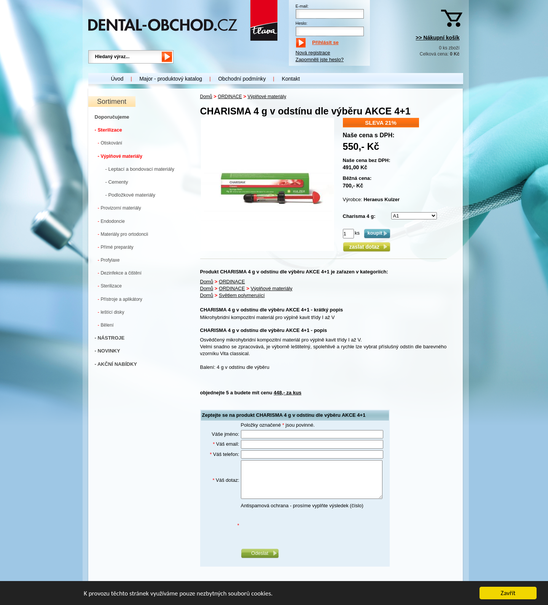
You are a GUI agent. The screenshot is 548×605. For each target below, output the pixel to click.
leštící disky (111, 312)
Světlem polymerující (242, 295)
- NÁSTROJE (110, 338)
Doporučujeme (112, 117)
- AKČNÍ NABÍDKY (116, 364)
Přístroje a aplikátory (120, 299)
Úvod (117, 79)
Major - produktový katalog (170, 79)
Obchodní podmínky (242, 79)
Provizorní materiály (119, 208)
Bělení (106, 325)
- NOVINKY (107, 351)
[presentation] (299, 525)
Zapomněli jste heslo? (320, 59)
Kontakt (290, 79)
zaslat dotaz (366, 247)
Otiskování (110, 143)
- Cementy (116, 182)
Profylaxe (109, 260)
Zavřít (508, 594)
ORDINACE (230, 96)
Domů (206, 96)
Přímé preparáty (116, 247)
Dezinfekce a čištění (120, 273)
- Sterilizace (108, 130)
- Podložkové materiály (130, 195)
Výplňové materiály (120, 156)
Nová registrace (313, 53)
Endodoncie (111, 221)
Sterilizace (110, 286)
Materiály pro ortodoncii (123, 234)
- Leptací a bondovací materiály (139, 169)
